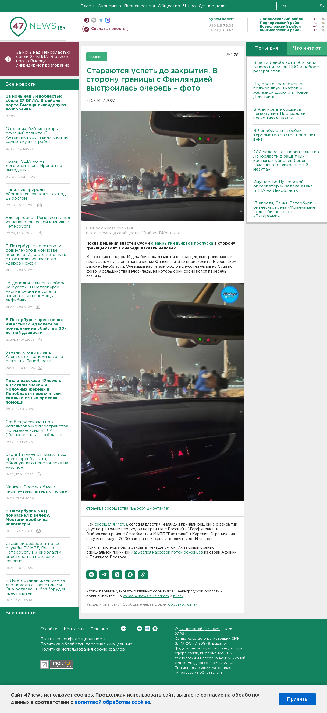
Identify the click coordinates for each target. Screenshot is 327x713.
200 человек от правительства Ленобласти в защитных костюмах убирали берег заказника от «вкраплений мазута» (286, 160)
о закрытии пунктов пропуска (182, 243)
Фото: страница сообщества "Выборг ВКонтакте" (134, 233)
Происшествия (139, 6)
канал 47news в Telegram (146, 596)
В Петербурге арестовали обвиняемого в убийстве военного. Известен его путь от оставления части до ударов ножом (38, 258)
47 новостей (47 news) (200, 629)
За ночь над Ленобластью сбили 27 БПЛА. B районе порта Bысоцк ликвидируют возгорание (43, 59)
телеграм (100, 20)
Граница (97, 56)
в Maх (178, 596)
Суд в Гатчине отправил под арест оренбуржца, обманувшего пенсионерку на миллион (38, 465)
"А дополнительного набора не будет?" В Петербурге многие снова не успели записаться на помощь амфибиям (38, 295)
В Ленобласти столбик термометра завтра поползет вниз (284, 135)
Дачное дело (212, 6)
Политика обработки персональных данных (86, 644)
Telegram (147, 628)
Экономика (109, 6)
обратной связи (183, 604)
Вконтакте (123, 628)
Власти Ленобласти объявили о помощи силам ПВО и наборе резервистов (286, 67)
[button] (91, 574)
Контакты (74, 629)
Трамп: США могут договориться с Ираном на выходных (38, 169)
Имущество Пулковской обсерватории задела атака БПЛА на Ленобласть (283, 186)
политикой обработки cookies (112, 702)
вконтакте (93, 20)
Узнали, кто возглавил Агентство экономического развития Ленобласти (38, 360)
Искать (322, 6)
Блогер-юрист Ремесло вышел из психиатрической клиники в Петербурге (38, 226)
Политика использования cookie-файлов (82, 649)
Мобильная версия (86, 20)
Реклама (99, 629)
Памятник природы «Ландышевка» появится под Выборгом (38, 198)
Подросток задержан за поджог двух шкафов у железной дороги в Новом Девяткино (281, 90)
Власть (88, 6)
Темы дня (266, 48)
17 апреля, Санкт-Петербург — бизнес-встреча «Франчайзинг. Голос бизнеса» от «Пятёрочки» (285, 209)
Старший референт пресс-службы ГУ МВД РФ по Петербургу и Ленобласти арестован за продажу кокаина (38, 556)
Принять (297, 699)
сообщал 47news (111, 524)
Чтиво (189, 6)
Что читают (307, 48)
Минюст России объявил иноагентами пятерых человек (38, 493)
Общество (169, 6)
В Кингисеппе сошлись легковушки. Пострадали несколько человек (279, 114)
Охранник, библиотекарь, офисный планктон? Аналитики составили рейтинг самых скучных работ (38, 139)
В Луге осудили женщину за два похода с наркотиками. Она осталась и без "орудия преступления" (38, 591)
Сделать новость (108, 28)
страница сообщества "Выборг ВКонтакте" (128, 508)
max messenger (107, 20)
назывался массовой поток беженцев (167, 552)
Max (155, 628)
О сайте (48, 629)
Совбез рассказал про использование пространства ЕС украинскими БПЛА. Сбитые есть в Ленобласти (38, 432)
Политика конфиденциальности (73, 639)
